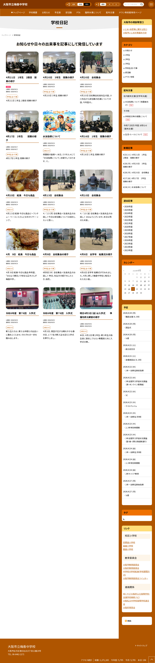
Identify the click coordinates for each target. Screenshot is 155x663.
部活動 (69, 12)
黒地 (86, 4)
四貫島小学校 (129, 542)
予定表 (57, 12)
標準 (103, 4)
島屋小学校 (128, 545)
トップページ (19, 12)
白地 (80, 4)
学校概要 (33, 12)
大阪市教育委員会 (131, 564)
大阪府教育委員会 (131, 568)
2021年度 (128, 223)
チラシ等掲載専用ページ (130, 12)
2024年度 (128, 213)
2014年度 (128, 246)
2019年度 (128, 229)
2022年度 (128, 219)
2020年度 (128, 226)
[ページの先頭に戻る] (152, 660)
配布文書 (110, 12)
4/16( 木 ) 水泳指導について (134, 187)
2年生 (127, 59)
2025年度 (128, 209)
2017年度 (128, 236)
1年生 (127, 55)
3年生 (127, 63)
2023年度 (128, 216)
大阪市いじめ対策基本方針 (135, 32)
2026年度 (128, 206)
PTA (78, 12)
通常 (73, 4)
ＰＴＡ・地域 (129, 76)
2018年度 (128, 233)
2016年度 (128, 240)
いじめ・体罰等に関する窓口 (135, 29)
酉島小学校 (128, 549)
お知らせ (46, 12)
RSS (129, 620)
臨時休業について (93, 12)
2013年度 (128, 250)
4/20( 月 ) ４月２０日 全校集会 (136, 172)
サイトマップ (142, 645)
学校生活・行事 (131, 68)
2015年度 (128, 243)
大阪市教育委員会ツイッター (135, 578)
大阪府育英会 (129, 607)
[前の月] (123, 270)
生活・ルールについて (136, 134)
